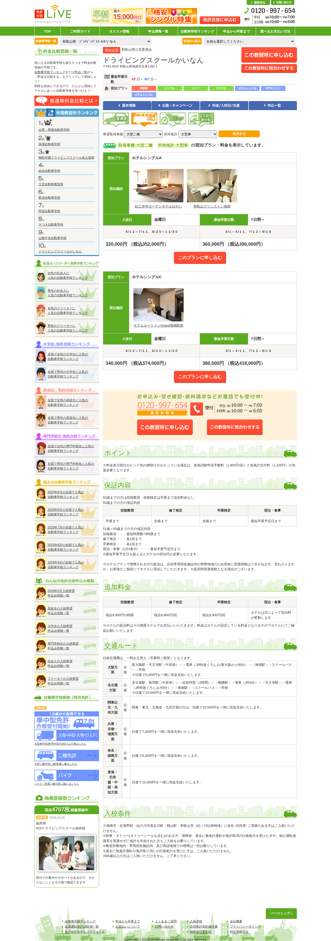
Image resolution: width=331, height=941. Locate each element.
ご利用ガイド (80, 31)
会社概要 (258, 2)
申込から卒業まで (236, 31)
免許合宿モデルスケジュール (85, 932)
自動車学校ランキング (197, 31)
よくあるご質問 (166, 921)
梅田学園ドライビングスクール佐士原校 (66, 157)
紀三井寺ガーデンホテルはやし (158, 206)
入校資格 (196, 921)
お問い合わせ (282, 2)
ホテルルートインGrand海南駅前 (158, 325)
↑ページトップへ (281, 913)
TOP (47, 31)
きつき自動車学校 (51, 224)
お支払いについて (127, 926)
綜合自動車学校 (49, 171)
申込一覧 (81, 72)
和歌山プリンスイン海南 (211, 206)
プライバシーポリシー (245, 926)
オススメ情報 (119, 31)
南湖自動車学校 (49, 144)
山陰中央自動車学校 (52, 238)
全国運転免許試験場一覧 (82, 926)
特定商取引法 (239, 932)
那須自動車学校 (49, 197)
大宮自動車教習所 (51, 184)
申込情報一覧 (158, 31)
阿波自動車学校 (49, 211)
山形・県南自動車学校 (54, 130)
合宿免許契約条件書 (204, 926)
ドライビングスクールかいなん (60, 251)
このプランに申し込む (200, 257)
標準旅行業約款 (201, 932)
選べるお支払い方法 (275, 31)
